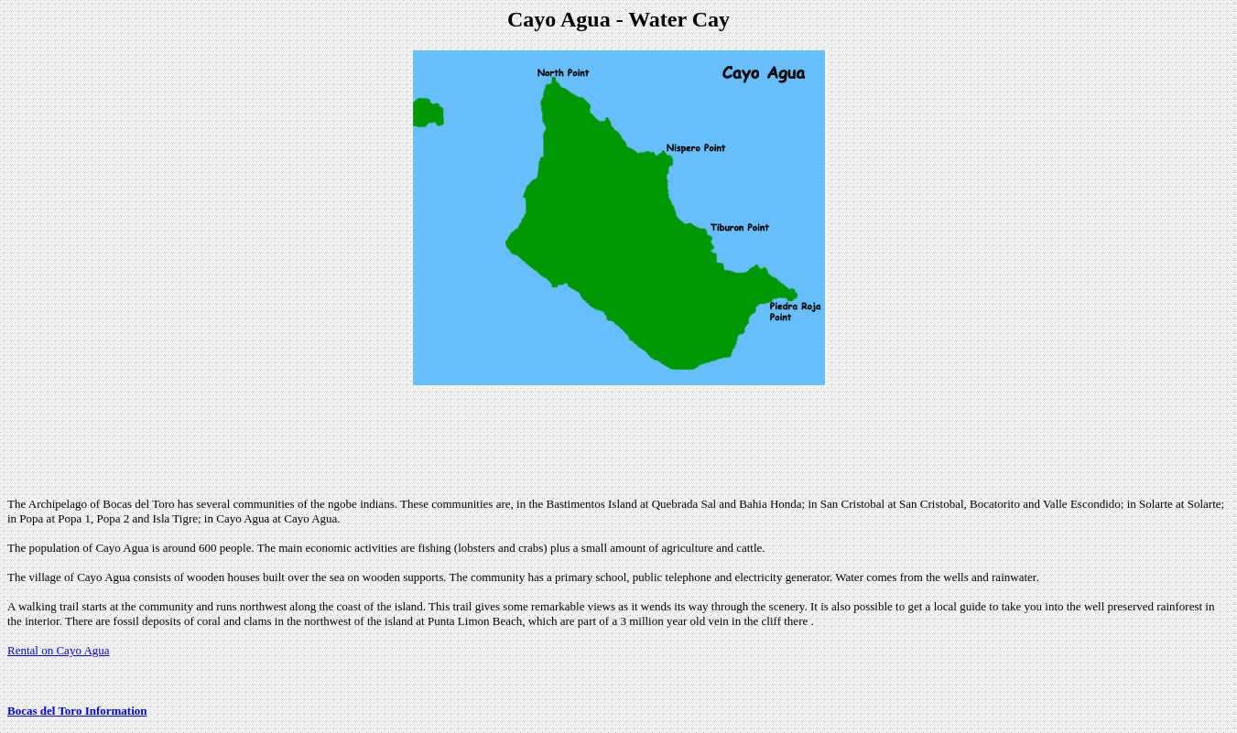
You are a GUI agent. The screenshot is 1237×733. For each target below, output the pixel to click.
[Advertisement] (619, 441)
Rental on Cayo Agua (58, 650)
